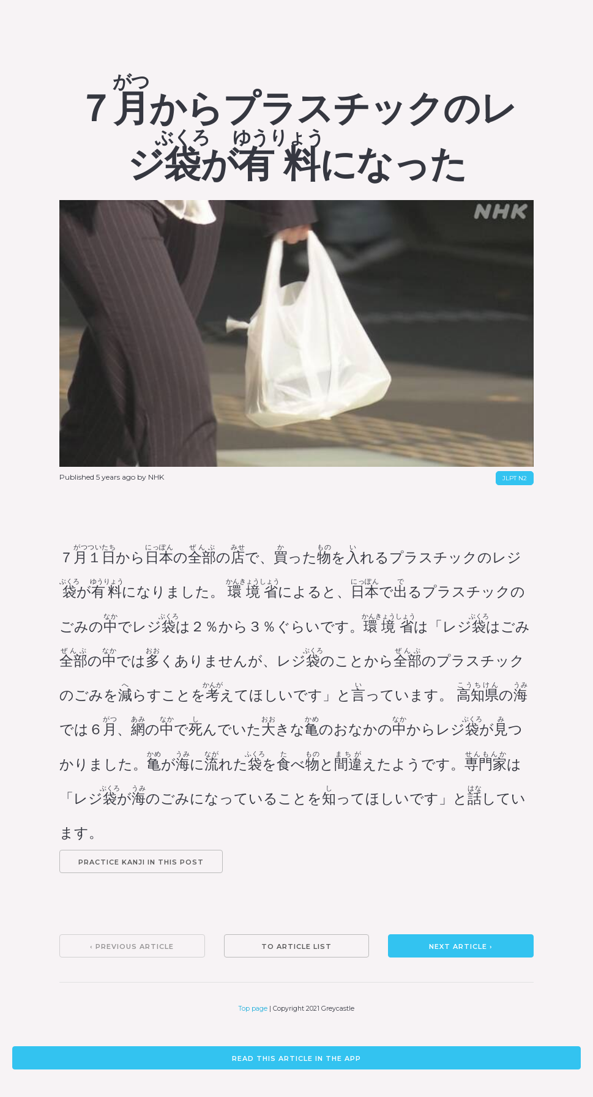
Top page (253, 1009)
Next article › (461, 946)
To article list (296, 946)
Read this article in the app (296, 1058)
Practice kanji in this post (141, 862)
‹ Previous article (132, 946)
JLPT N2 (514, 478)
